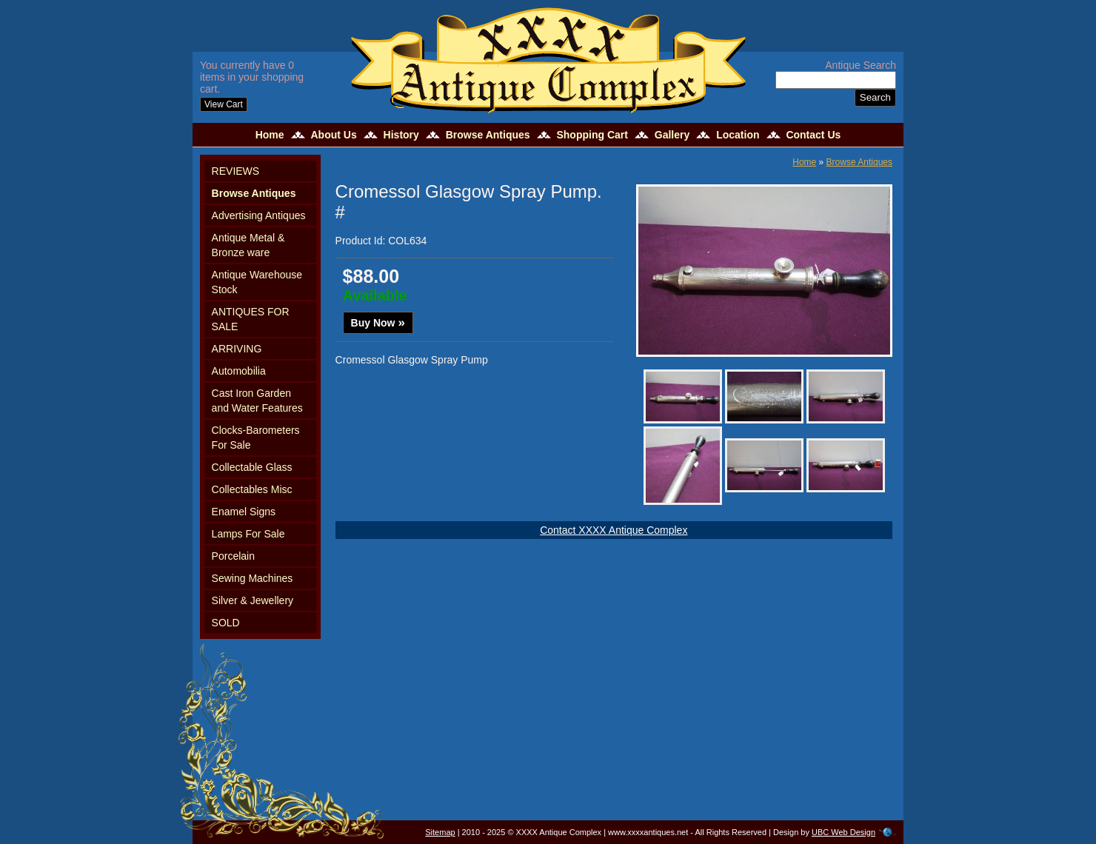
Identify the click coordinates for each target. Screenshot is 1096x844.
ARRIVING (237, 349)
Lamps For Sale (248, 534)
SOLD (226, 623)
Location (737, 135)
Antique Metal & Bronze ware (248, 245)
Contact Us (813, 135)
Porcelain (233, 556)
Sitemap (440, 832)
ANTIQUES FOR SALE (251, 319)
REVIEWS (236, 171)
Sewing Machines (252, 578)
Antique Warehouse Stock (257, 282)
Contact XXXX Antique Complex (613, 530)
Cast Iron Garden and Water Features (257, 400)
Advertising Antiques (259, 215)
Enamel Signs (243, 512)
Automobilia (239, 371)
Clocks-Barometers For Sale (256, 437)
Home (269, 135)
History (401, 135)
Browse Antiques (488, 135)
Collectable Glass (252, 467)
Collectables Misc (252, 489)
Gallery (672, 135)
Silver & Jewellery (252, 600)
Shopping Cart (591, 135)
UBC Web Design (843, 832)
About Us (333, 135)
